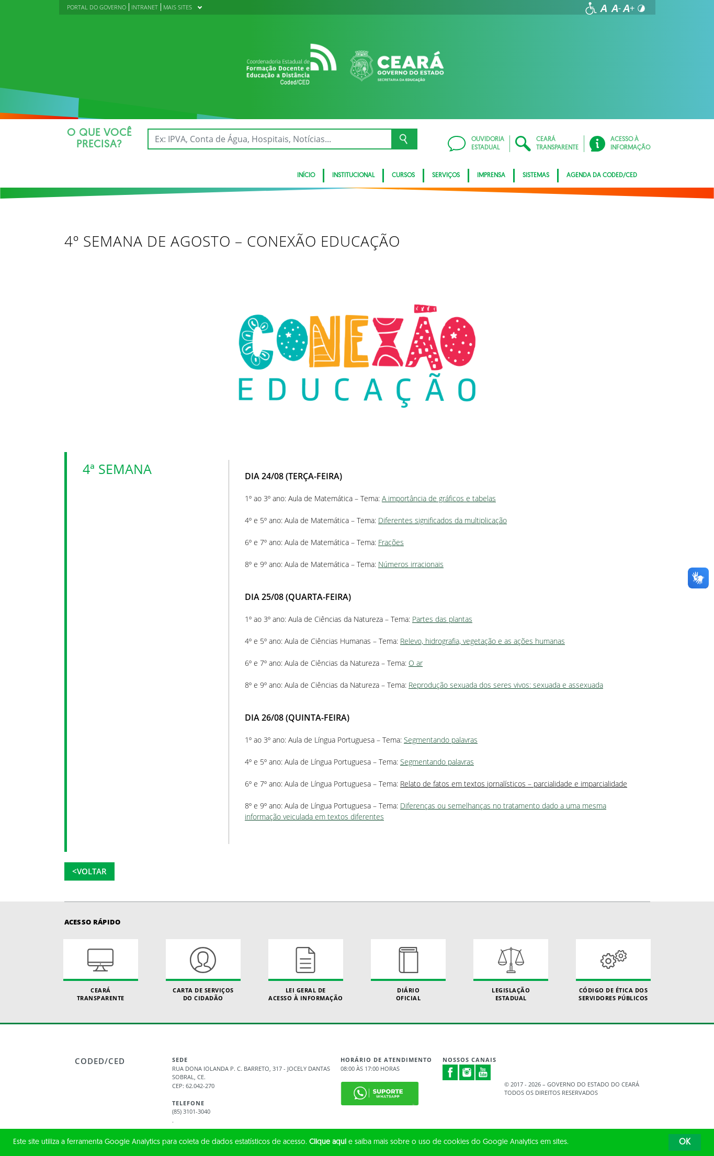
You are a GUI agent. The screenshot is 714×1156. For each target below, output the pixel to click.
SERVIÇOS (446, 175)
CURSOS (403, 175)
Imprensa (491, 175)
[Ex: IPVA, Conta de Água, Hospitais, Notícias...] (270, 139)
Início (306, 175)
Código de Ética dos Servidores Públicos (613, 970)
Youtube (483, 1072)
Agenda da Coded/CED (601, 175)
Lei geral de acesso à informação (306, 970)
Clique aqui (327, 1142)
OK (684, 1142)
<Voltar (89, 871)
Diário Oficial (408, 970)
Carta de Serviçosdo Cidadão (203, 970)
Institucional (353, 175)
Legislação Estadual (511, 970)
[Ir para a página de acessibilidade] (591, 8)
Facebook (450, 1072)
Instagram (467, 1072)
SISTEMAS (536, 175)
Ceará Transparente (101, 970)
